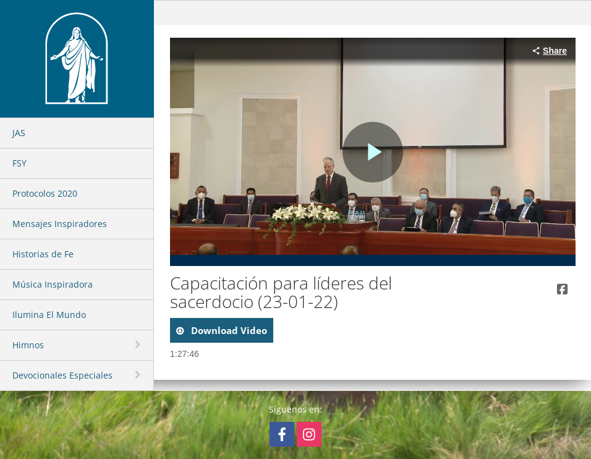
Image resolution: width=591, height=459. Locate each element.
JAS (18, 133)
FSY (19, 163)
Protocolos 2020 (44, 193)
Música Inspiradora (52, 284)
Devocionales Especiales (62, 375)
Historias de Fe (43, 254)
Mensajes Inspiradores (59, 223)
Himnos (28, 345)
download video (228, 330)
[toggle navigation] (139, 345)
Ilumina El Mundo (49, 314)
